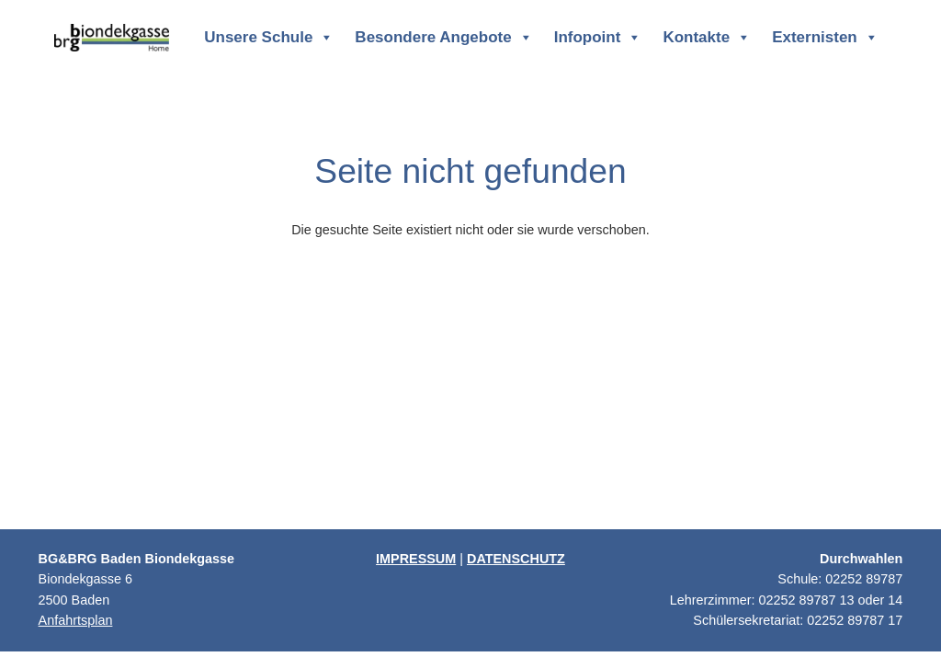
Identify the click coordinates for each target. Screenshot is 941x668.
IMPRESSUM (416, 558)
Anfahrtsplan (76, 620)
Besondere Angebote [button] (443, 38)
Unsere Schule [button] (269, 38)
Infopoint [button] (598, 38)
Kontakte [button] (707, 38)
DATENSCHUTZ (516, 558)
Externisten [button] (825, 38)
